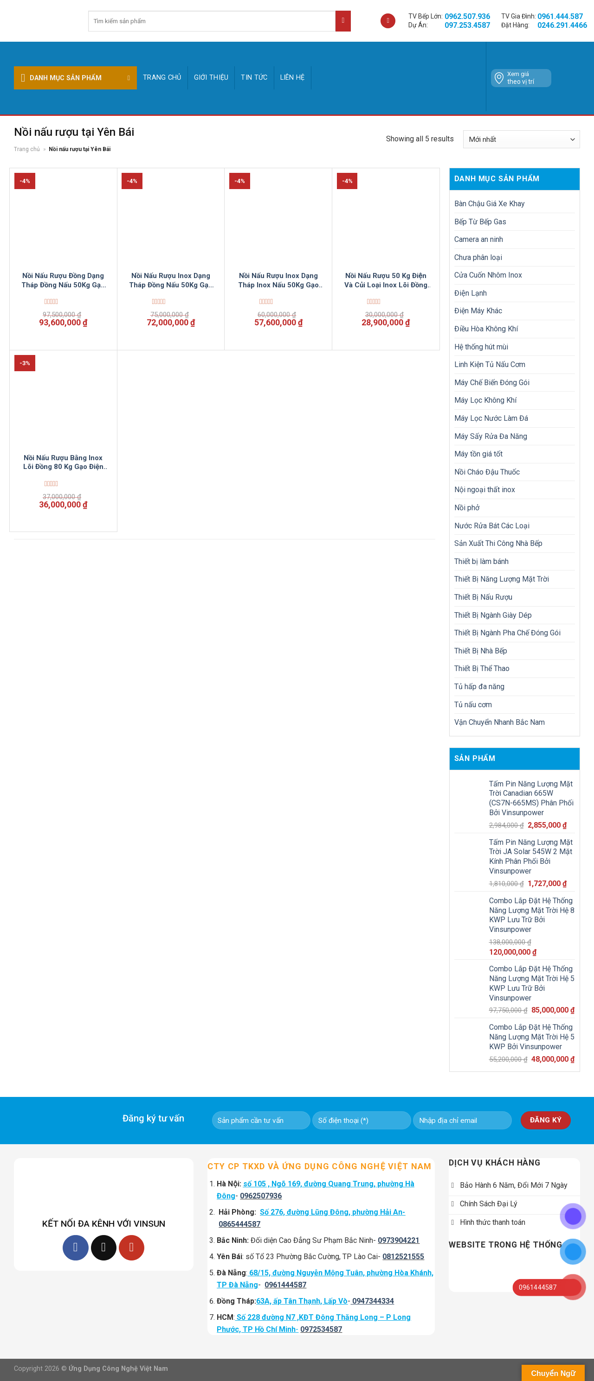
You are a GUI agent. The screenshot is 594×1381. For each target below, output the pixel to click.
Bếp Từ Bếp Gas (480, 221)
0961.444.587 (560, 16)
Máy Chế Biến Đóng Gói (491, 382)
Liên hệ (292, 78)
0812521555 (403, 1256)
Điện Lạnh (470, 293)
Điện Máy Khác (478, 310)
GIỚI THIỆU (211, 78)
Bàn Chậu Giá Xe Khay (489, 203)
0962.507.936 (467, 16)
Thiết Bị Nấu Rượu (483, 597)
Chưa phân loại (478, 257)
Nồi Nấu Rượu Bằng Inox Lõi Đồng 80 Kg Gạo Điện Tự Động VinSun (63, 463)
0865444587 (239, 1224)
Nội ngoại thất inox (484, 489)
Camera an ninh (478, 239)
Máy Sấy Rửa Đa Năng (490, 436)
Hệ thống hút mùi (481, 346)
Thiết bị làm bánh (481, 561)
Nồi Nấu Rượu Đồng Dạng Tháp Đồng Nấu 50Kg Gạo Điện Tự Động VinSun (63, 281)
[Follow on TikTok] (103, 1248)
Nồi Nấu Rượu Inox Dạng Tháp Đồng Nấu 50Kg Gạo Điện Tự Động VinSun (171, 281)
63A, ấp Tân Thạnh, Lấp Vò (302, 1301)
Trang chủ (162, 78)
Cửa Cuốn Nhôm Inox (488, 275)
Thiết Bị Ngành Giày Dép (493, 615)
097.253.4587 (467, 25)
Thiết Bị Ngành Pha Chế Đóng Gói (507, 632)
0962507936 (261, 1195)
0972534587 (321, 1329)
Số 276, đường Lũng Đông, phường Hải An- (332, 1212)
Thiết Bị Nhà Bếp (480, 650)
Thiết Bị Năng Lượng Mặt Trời (501, 579)
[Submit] (343, 21)
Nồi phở (466, 507)
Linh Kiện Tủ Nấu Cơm (489, 364)
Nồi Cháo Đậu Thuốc (487, 472)
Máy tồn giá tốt (478, 454)
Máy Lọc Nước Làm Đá (491, 418)
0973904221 (399, 1240)
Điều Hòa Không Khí (486, 328)
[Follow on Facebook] (75, 1248)
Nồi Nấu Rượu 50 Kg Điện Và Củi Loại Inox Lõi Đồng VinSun (385, 281)
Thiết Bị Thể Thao (482, 668)
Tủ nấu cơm (473, 704)
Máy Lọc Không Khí (485, 400)
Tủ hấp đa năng (479, 686)
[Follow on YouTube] (131, 1248)
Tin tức (254, 78)
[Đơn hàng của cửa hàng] (521, 139)
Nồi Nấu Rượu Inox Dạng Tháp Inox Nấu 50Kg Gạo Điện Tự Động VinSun (278, 281)
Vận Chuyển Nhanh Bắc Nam (499, 722)
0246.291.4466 (562, 25)
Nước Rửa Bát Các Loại (491, 525)
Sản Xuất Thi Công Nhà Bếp (498, 543)
